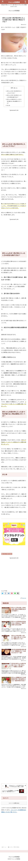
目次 (12, 88)
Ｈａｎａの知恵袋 (14, 2)
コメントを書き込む (14, 803)
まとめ (8, 105)
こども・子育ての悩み (7, 553)
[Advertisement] (14, 125)
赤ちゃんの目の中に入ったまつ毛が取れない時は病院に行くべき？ (14, 101)
